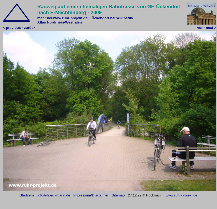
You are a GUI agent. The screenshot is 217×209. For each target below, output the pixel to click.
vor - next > (206, 28)
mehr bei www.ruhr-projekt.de (62, 18)
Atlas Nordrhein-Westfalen (59, 22)
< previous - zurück (19, 28)
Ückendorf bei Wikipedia (112, 18)
